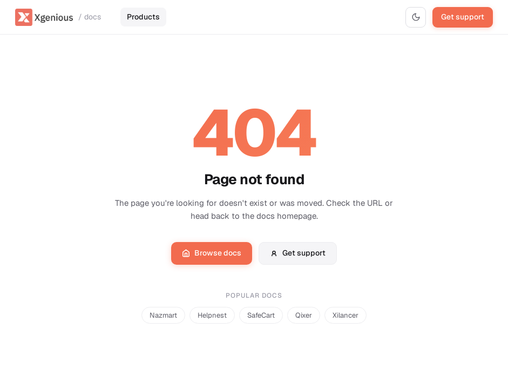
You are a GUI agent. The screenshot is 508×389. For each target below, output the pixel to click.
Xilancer (345, 315)
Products (143, 17)
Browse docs (211, 253)
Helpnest (212, 315)
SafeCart (261, 315)
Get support (462, 17)
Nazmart (163, 315)
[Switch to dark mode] (415, 17)
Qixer (303, 315)
